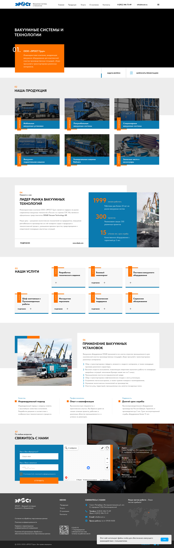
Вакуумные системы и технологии (40, 5)
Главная (61, 5)
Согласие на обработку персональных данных (31, 518)
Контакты (106, 5)
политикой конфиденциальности (45, 474)
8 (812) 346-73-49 (124, 5)
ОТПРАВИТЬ (39, 480)
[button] (114, 73)
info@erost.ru (142, 5)
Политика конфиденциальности (26, 522)
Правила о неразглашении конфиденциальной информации (26, 527)
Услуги (83, 5)
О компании (94, 5)
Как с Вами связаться (28, 463)
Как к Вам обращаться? (29, 452)
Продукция (72, 5)
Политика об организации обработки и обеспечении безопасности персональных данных (32, 533)
